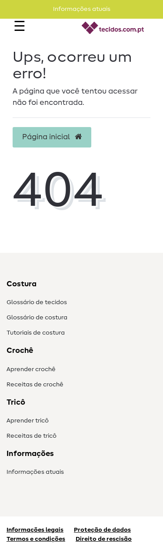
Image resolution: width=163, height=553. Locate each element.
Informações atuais (35, 472)
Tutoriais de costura (36, 333)
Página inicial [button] (52, 137)
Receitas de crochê (35, 385)
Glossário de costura (37, 318)
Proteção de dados (102, 530)
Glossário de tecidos (37, 302)
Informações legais (35, 530)
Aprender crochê (31, 369)
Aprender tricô (28, 421)
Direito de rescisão (104, 539)
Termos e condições (36, 539)
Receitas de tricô (32, 436)
